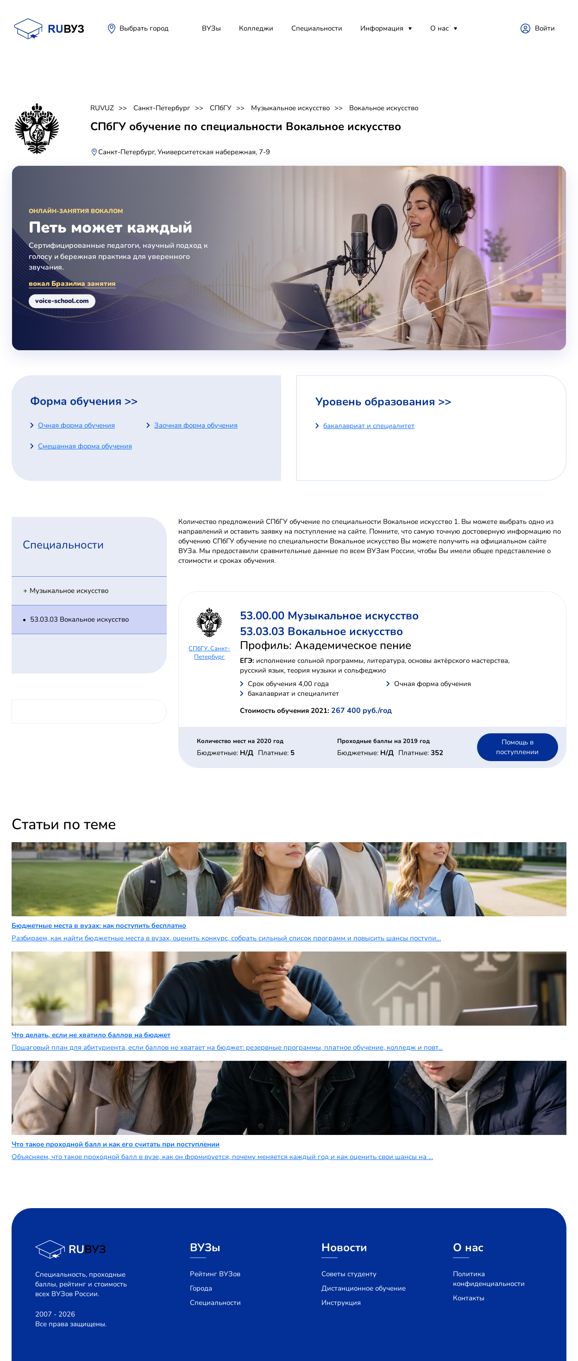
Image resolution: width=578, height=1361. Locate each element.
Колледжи (256, 28)
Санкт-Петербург (161, 108)
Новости (344, 1247)
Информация (381, 28)
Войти (545, 28)
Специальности (316, 28)
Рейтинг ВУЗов (215, 1274)
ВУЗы (211, 28)
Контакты (468, 1298)
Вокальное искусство (383, 108)
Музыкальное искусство (290, 108)
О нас (439, 28)
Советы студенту (349, 1274)
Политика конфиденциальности (489, 1278)
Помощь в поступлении (517, 746)
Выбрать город (144, 28)
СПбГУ (221, 108)
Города (201, 1288)
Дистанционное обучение (363, 1288)
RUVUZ (102, 108)
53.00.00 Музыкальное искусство (329, 615)
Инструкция (341, 1302)
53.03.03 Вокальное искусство (79, 619)
